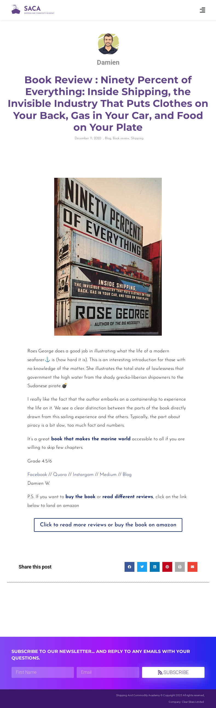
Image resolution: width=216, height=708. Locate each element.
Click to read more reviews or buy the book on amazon (108, 525)
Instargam (83, 474)
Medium (108, 474)
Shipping (137, 138)
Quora (60, 474)
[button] (202, 10)
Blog (108, 138)
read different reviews (127, 497)
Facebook (37, 474)
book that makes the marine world (90, 439)
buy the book (80, 497)
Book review (121, 138)
